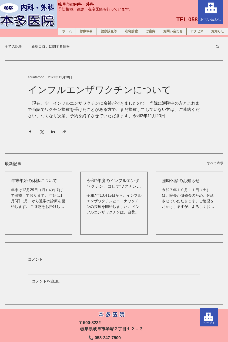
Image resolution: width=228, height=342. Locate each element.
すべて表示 (215, 163)
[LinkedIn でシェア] (53, 131)
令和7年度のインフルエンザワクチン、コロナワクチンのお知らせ (114, 183)
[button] (217, 46)
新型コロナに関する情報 (50, 46)
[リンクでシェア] (64, 131)
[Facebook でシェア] (30, 131)
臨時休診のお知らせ (181, 180)
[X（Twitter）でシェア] (41, 131)
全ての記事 (13, 46)
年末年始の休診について (34, 180)
